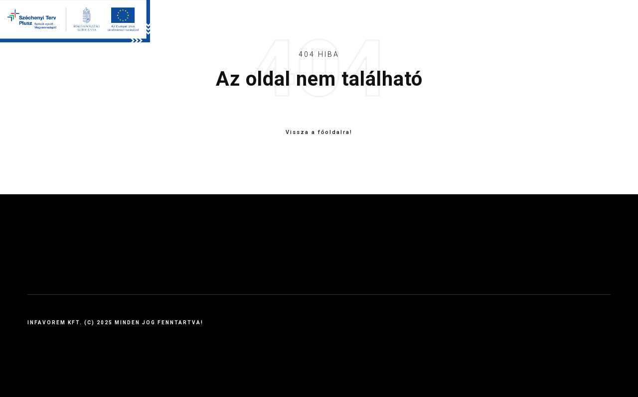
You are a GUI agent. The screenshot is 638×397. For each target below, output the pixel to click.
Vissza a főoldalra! (319, 132)
